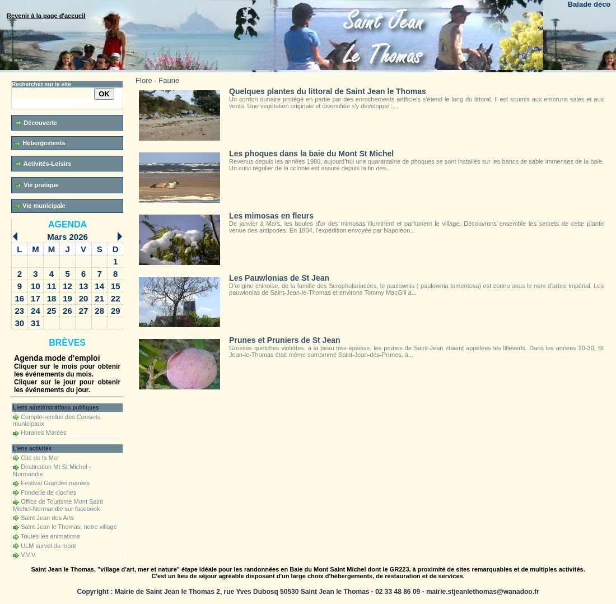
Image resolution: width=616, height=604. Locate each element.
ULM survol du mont (48, 545)
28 (99, 310)
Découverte (36, 123)
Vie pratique (37, 185)
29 (115, 310)
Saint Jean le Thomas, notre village (69, 526)
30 (20, 323)
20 (83, 298)
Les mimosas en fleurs (271, 215)
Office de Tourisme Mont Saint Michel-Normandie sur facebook (58, 505)
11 (52, 286)
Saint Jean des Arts (47, 517)
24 (35, 310)
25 (52, 310)
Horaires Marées (43, 432)
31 (35, 323)
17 (35, 298)
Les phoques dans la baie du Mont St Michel (311, 153)
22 (115, 298)
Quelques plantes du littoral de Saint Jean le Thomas (327, 91)
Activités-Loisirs (43, 164)
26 (67, 310)
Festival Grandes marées (55, 483)
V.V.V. (28, 554)
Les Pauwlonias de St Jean (279, 277)
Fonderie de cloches (48, 492)
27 (83, 310)
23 (20, 310)
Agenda (67, 224)
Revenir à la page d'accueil (46, 15)
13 (83, 286)
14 (99, 286)
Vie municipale (40, 206)
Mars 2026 (67, 236)
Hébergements (40, 143)
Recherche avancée (98, 106)
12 (67, 286)
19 (67, 298)
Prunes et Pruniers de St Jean (284, 340)
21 (99, 298)
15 (115, 286)
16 (20, 298)
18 (52, 298)
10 (35, 286)
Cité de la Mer (40, 457)
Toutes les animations (50, 536)
